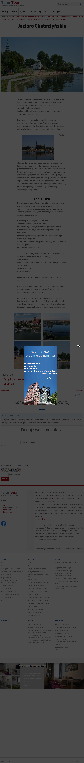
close (78, 350)
